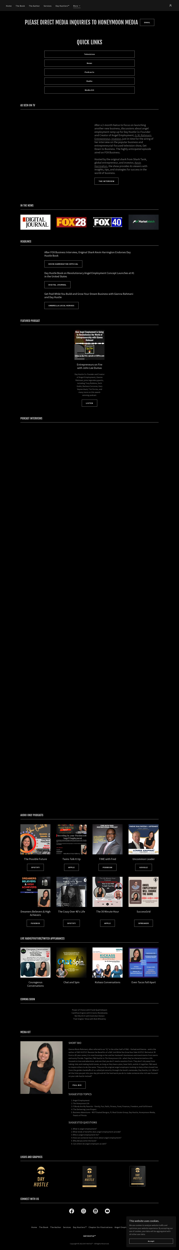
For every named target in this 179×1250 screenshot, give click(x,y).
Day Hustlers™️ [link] (62, 6)
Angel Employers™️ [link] (123, 1227)
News (89, 63)
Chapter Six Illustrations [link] (101, 1227)
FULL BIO (77, 1085)
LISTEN (89, 403)
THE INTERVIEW (106, 181)
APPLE (71, 867)
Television (89, 54)
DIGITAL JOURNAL (57, 284)
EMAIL (147, 22)
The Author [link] (34, 6)
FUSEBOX (35, 923)
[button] (77, 6)
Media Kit (89, 90)
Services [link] (48, 6)
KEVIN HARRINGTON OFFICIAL (63, 264)
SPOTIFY (35, 867)
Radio (89, 81)
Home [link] (9, 6)
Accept (151, 1241)
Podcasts (89, 72)
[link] (72, 1211)
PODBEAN (107, 867)
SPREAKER (143, 923)
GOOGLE (143, 867)
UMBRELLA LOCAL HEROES (61, 305)
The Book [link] (20, 6)
